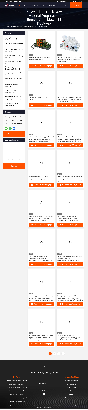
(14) (11, 85)
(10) (14, 50)
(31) (12, 56)
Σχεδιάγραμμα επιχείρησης (71, 381)
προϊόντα (9, 26)
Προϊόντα (16, 5)
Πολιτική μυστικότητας (71, 398)
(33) (13, 96)
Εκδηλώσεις (51, 5)
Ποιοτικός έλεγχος (71, 388)
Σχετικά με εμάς (33, 5)
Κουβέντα (76, 5)
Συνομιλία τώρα (14, 134)
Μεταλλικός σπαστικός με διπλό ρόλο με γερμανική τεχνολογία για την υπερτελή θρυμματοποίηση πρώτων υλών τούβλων (69, 179)
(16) (14, 74)
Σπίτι (4, 26)
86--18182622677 (76, 1)
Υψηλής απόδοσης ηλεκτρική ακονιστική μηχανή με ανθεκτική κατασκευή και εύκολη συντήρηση (41, 338)
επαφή (43, 5)
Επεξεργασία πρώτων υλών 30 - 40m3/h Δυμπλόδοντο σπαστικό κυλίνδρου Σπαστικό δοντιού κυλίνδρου (41, 219)
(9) (12, 68)
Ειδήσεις (71, 391)
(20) (13, 62)
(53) (11, 39)
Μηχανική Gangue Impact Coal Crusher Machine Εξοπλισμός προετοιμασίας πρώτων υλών (69, 59)
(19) (14, 44)
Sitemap (71, 395)
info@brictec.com (62, 1)
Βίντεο (23, 5)
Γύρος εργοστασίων (71, 384)
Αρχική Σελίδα (6, 5)
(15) (13, 104)
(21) (13, 100)
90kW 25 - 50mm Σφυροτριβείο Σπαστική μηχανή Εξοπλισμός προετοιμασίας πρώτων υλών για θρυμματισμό (41, 139)
